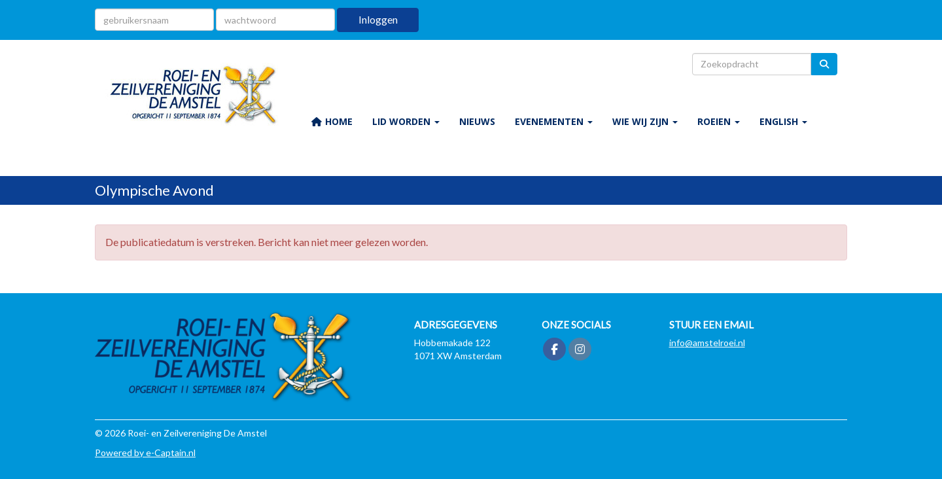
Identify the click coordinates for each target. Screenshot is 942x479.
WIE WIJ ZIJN (645, 121)
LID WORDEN (406, 121)
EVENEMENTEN (554, 121)
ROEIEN (718, 121)
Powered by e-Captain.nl (145, 452)
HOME (332, 121)
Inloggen (378, 19)
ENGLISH (783, 121)
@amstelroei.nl (707, 342)
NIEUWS (477, 121)
